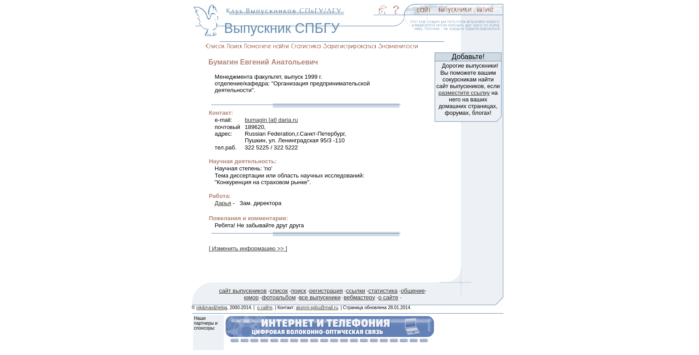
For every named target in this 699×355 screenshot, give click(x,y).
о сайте (388, 297)
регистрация (326, 290)
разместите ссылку (463, 92)
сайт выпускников (243, 290)
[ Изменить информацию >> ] (248, 248)
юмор (251, 297)
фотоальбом (279, 297)
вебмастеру (359, 297)
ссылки (355, 290)
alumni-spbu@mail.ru (317, 307)
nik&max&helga (211, 307)
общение (413, 290)
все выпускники (320, 297)
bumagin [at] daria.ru (271, 120)
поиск (298, 290)
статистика (382, 290)
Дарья (223, 203)
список (279, 290)
